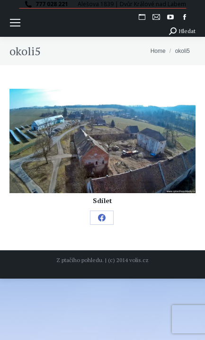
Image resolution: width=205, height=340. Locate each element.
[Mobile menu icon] (15, 22)
